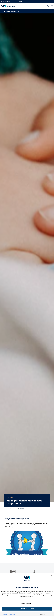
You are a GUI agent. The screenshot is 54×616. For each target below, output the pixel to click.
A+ (21, 1)
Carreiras (12, 508)
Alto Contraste (13, 1)
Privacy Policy (5, 614)
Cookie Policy (12, 614)
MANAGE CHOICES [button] (27, 604)
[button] (51, 576)
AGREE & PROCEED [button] (27, 609)
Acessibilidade (5, 1)
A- (17, 1)
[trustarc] (49, 614)
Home (5, 508)
